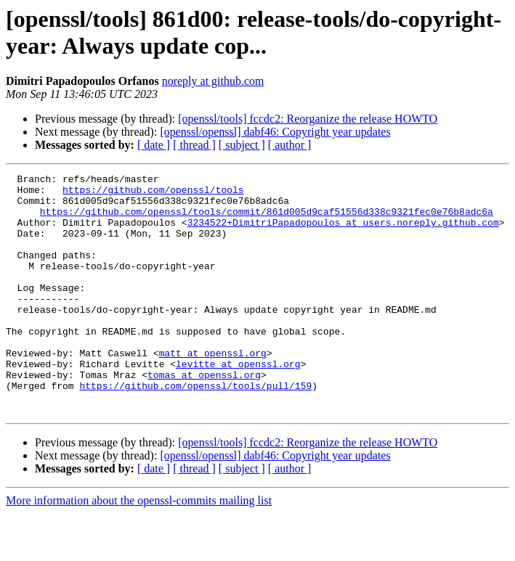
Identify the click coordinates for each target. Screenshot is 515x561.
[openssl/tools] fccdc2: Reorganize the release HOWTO (307, 118)
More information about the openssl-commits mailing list (139, 548)
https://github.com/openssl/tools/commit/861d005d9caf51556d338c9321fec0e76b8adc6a (266, 219)
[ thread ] (194, 145)
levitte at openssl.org (238, 402)
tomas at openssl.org (204, 415)
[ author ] (290, 145)
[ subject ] (242, 145)
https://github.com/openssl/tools (153, 193)
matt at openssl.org (213, 389)
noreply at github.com (213, 81)
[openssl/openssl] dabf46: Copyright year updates (275, 132)
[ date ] (153, 145)
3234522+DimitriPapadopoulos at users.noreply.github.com (343, 232)
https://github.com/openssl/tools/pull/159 (195, 428)
